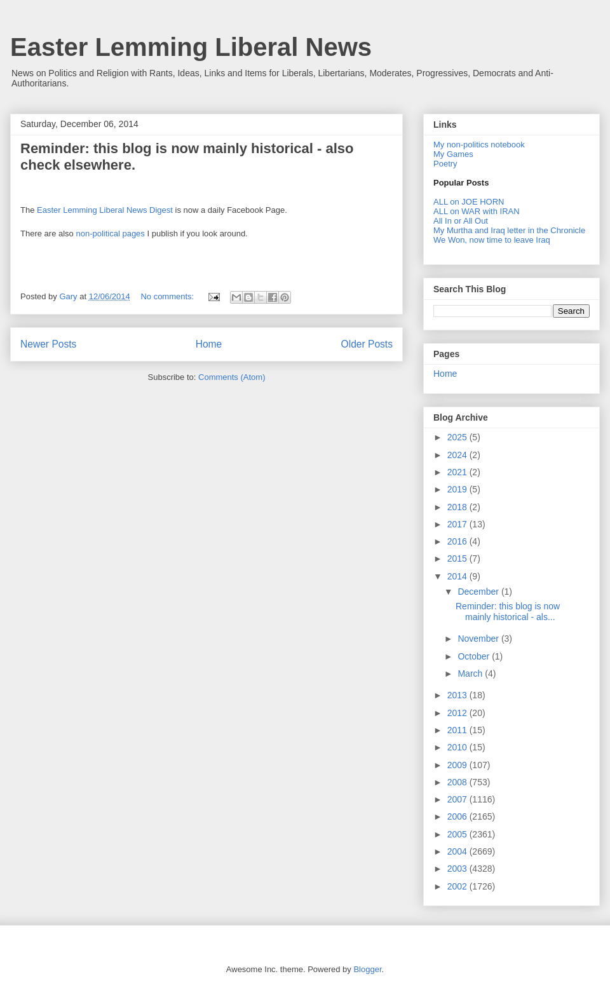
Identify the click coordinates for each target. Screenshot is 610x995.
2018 (458, 507)
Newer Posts (48, 344)
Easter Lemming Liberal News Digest (105, 210)
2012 (458, 713)
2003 (458, 868)
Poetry (445, 163)
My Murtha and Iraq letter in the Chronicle (509, 230)
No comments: (168, 296)
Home (209, 344)
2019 (458, 489)
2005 (458, 834)
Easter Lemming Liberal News (191, 47)
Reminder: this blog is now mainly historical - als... (508, 611)
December (479, 591)
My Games (453, 154)
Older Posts (367, 344)
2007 (458, 799)
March (471, 673)
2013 (458, 695)
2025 (458, 437)
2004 (458, 851)
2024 (458, 455)
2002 (458, 886)
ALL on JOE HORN (469, 201)
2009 (458, 765)
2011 (458, 730)
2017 (458, 524)
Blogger (367, 969)
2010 (458, 747)
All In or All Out (460, 221)
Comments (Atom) (231, 377)
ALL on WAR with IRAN (476, 211)
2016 (458, 541)
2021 (458, 472)
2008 (458, 782)
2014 (458, 576)
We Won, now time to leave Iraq (491, 240)
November (479, 638)
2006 (458, 816)
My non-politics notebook (479, 144)
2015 (458, 558)
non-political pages (110, 233)
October (475, 656)
